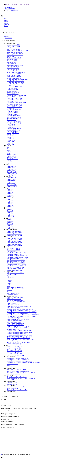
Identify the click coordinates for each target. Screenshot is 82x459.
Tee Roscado (10, 56)
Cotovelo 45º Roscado (12, 94)
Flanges (9, 283)
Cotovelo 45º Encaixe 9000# (14, 99)
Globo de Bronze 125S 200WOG (15, 320)
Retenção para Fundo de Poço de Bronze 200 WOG (20, 339)
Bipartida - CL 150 (12, 382)
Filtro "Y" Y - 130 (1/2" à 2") (14, 351)
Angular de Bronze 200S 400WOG (16, 302)
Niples (8, 286)
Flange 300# (10, 190)
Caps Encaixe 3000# (12, 111)
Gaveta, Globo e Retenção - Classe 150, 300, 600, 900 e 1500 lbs (23, 362)
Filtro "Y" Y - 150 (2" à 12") (14, 353)
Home (5, 18)
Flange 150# (10, 189)
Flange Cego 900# (11, 172)
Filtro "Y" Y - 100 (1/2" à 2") (14, 346)
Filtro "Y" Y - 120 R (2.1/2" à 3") (15, 349)
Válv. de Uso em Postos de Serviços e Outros (18, 342)
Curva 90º (9, 161)
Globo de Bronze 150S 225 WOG (15, 322)
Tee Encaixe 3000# (12, 59)
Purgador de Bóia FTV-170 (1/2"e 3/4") (17, 255)
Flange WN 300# (11, 179)
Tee (8, 147)
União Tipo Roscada (12, 47)
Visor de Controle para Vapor (14, 343)
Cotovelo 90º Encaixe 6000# (14, 105)
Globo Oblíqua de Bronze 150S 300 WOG (18, 326)
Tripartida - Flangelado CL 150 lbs (16, 387)
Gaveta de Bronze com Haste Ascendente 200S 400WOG (21, 312)
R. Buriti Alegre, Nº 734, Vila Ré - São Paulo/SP (17, 4)
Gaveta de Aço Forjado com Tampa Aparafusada (19, 361)
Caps (8, 153)
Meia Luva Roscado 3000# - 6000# (16, 72)
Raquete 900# (10, 138)
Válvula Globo (11, 379)
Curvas (9, 281)
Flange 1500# (10, 196)
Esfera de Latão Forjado (13, 304)
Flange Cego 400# (11, 169)
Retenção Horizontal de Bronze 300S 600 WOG (19, 336)
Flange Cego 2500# (12, 174)
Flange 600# (10, 193)
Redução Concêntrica (12, 159)
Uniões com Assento (12, 294)
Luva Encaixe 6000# (12, 89)
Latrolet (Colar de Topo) (13, 133)
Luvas (8, 284)
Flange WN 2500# (11, 186)
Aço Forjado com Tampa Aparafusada (17, 377)
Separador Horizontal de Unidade (15, 267)
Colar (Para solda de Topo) (14, 123)
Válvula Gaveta (11, 366)
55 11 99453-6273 (10, 9)
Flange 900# (10, 195)
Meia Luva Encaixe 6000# (14, 75)
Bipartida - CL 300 (12, 384)
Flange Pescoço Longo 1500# (14, 244)
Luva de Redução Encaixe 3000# (15, 81)
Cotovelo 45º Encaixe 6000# (14, 98)
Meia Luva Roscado (12, 71)
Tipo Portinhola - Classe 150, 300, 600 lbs (18, 371)
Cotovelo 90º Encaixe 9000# (14, 107)
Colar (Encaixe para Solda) (14, 121)
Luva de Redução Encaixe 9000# (15, 84)
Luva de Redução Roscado (14, 78)
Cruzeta (9, 151)
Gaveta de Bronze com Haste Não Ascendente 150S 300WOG (23, 316)
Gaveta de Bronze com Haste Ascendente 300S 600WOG (21, 313)
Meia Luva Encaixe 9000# (14, 76)
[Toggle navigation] (2, 16)
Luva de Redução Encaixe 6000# (15, 82)
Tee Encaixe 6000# (12, 60)
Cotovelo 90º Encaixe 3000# (14, 104)
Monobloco (10, 392)
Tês (8, 291)
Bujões (9, 276)
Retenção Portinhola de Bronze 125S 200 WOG (19, 330)
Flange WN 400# (11, 180)
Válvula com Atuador (12, 364)
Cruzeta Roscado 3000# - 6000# (15, 65)
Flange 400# (10, 192)
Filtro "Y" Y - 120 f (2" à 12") (14, 348)
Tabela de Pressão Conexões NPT (15, 289)
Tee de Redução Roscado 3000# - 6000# (17, 50)
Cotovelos (9, 278)
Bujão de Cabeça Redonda (14, 117)
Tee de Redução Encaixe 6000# (15, 53)
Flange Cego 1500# (12, 173)
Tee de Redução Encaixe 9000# (15, 55)
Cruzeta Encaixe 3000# (13, 66)
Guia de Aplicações (12, 251)
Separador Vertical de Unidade (15, 268)
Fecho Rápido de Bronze (13, 307)
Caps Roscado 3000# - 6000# (14, 110)
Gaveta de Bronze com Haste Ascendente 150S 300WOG (21, 310)
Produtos (6, 21)
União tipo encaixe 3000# (13, 45)
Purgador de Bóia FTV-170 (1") (15, 254)
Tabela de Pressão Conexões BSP (15, 287)
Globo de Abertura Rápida (13, 317)
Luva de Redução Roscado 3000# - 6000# (18, 79)
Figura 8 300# (10, 143)
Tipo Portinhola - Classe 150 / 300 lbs (17, 369)
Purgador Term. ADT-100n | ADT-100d (17, 258)
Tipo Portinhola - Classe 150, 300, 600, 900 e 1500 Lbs (21, 372)
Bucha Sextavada (11, 120)
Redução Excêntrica (12, 157)
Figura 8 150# (10, 141)
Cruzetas (9, 280)
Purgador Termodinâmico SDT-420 (16, 263)
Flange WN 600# (11, 182)
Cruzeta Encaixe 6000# (13, 68)
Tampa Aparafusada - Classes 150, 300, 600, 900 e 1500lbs (22, 378)
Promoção (6, 24)
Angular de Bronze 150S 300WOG (16, 300)
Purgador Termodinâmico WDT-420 (16, 265)
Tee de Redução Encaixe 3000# (15, 52)
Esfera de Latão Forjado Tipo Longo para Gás (19, 306)
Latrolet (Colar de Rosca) (13, 130)
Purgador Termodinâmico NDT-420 (16, 261)
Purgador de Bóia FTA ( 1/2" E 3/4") (16, 252)
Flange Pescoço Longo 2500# (14, 245)
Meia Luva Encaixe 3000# (14, 73)
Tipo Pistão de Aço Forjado (14, 374)
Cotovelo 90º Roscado (12, 101)
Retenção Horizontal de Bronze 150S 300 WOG (19, 333)
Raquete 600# (10, 137)
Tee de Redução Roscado (13, 49)
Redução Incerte (11, 125)
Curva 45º (9, 160)
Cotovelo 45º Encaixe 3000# (14, 97)
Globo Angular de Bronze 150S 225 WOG (18, 319)
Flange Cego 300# (11, 167)
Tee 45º (9, 150)
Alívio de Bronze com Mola (14, 299)
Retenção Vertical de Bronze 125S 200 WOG (18, 338)
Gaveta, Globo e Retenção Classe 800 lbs (17, 358)
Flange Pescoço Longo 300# (14, 239)
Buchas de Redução (12, 274)
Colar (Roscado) (11, 124)
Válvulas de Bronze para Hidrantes (16, 341)
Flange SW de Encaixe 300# (14, 232)
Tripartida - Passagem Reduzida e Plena (17, 390)
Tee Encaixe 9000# (12, 62)
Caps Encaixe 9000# (12, 114)
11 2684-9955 (8, 7)
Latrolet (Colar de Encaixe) (14, 128)
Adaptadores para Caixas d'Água (15, 273)
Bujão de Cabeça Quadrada (14, 115)
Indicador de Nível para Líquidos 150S (17, 328)
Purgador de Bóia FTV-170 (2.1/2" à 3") (17, 257)
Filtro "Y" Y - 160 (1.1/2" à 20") (15, 355)
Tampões (9, 290)
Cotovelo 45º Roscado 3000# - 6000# (16, 95)
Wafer (8, 365)
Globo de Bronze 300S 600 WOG (15, 325)
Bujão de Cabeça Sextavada (14, 118)
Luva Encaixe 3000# (12, 88)
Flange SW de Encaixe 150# (14, 231)
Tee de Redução (11, 148)
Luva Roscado (10, 85)
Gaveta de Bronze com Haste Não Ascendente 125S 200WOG (23, 315)
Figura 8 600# (10, 144)
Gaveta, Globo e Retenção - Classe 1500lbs (18, 359)
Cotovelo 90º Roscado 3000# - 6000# (16, 102)
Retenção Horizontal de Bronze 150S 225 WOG (19, 332)
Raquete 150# (10, 134)
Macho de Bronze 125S (13, 329)
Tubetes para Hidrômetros (13, 293)
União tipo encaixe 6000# (13, 46)
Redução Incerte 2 (11, 127)
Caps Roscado (10, 108)
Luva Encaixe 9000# (12, 91)
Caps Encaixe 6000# (12, 112)
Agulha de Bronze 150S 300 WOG (16, 297)
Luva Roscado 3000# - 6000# (14, 86)
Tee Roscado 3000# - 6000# (14, 58)
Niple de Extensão (11, 154)
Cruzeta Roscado (11, 63)
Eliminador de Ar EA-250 (13, 250)
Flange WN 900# (11, 183)
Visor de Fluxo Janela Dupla (14, 270)
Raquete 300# (10, 136)
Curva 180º (10, 163)
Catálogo (6, 23)
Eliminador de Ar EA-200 (13, 248)
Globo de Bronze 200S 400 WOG (15, 323)
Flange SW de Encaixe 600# (14, 234)
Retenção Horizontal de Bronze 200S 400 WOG (19, 335)
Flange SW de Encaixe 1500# (14, 235)
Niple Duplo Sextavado (13, 92)
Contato (6, 26)
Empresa (6, 20)
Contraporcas (10, 277)
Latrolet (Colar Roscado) (13, 131)
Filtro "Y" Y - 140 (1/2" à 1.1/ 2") (15, 352)
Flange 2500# (10, 216)
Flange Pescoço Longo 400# (14, 241)
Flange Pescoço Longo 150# (14, 238)
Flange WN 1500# (11, 185)
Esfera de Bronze (11, 303)
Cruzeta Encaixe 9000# (13, 69)
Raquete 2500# (11, 140)
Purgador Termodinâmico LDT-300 (16, 260)
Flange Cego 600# (11, 170)
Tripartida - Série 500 (12, 388)
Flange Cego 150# (11, 166)
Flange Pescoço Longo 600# (14, 242)
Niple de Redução (11, 156)
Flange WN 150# (11, 177)
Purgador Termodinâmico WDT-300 (16, 264)
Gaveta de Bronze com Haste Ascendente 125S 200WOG (21, 309)
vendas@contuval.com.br (11, 10)
